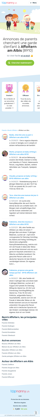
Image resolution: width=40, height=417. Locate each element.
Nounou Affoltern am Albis (11, 344)
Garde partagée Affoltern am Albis (14, 356)
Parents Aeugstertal (9, 371)
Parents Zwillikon (8, 364)
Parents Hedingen (8, 326)
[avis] (20, 409)
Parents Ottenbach (8, 335)
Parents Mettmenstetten (10, 329)
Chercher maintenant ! (20, 63)
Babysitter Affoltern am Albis (12, 350)
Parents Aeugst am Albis (10, 368)
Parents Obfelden (8, 323)
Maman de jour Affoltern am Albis (14, 347)
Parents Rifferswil (8, 377)
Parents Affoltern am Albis (11, 353)
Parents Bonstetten (8, 332)
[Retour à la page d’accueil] (9, 3)
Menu (33, 3)
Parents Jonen (7, 374)
